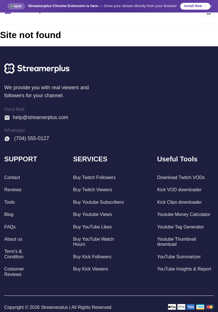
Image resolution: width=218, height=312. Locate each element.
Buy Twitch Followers (94, 177)
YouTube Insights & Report (184, 269)
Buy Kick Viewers (90, 269)
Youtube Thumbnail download (176, 242)
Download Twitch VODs (181, 177)
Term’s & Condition (14, 254)
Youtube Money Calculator (183, 214)
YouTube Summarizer (179, 256)
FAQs (10, 226)
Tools (9, 202)
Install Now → (195, 6)
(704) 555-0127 (26, 138)
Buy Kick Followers (92, 256)
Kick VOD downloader (179, 189)
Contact (12, 177)
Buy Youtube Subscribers (98, 202)
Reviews (12, 189)
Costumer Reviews (14, 271)
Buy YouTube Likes (92, 226)
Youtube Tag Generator (180, 226)
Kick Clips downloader (179, 202)
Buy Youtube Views (92, 214)
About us (13, 239)
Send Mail (14, 109)
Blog (8, 214)
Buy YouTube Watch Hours (93, 242)
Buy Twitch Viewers (92, 189)
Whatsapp (14, 130)
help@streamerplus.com (36, 117)
